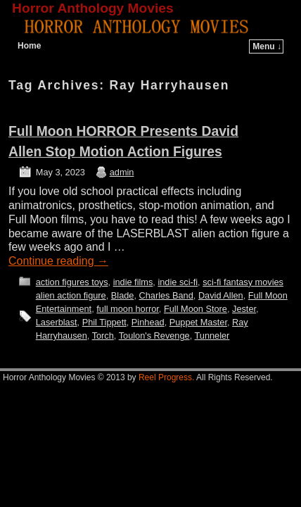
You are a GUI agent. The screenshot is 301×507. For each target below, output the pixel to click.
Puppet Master (198, 322)
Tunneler (212, 335)
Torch (103, 335)
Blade (122, 295)
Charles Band (166, 295)
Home (29, 46)
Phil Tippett (104, 322)
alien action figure (71, 295)
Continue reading (58, 261)
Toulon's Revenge (154, 335)
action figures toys (72, 282)
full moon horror (127, 308)
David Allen (220, 295)
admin (122, 172)
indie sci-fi (178, 282)
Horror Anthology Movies (93, 8)
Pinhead (148, 322)
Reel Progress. (166, 377)
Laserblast (56, 322)
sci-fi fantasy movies (243, 282)
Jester (244, 308)
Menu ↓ (266, 46)
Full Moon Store (195, 308)
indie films (133, 282)
